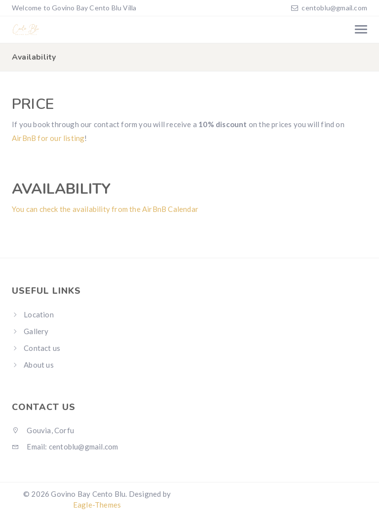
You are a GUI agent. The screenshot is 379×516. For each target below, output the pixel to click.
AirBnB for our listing (48, 138)
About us (39, 364)
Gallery (36, 331)
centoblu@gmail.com (334, 7)
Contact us (42, 348)
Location (39, 314)
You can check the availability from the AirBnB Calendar (105, 209)
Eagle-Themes (97, 504)
